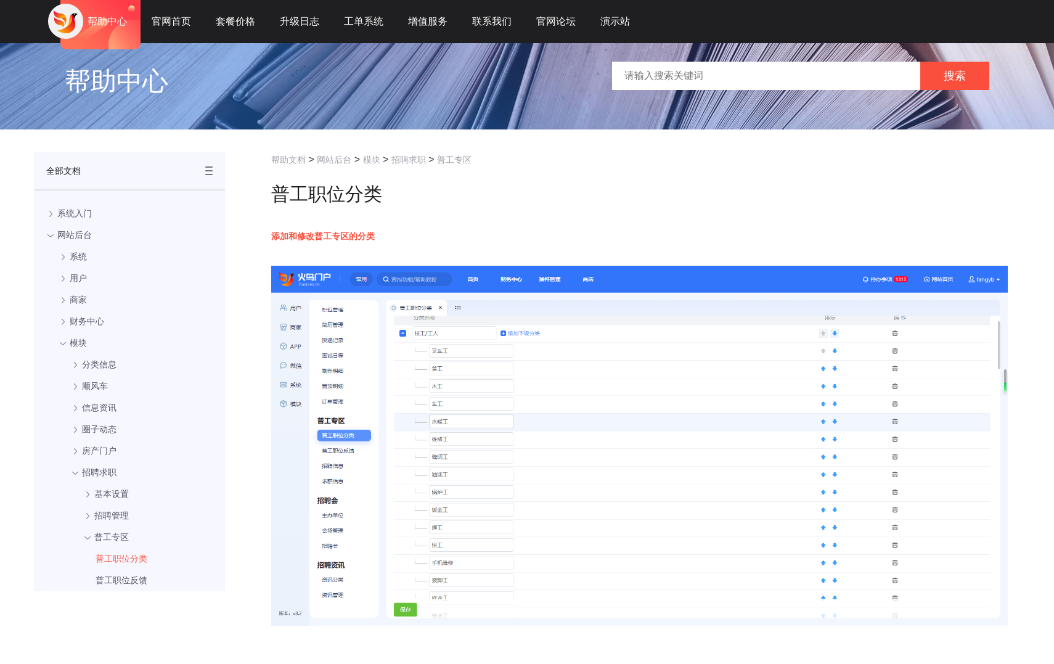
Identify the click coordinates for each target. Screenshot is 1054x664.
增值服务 (427, 21)
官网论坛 (556, 21)
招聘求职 (408, 160)
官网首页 (171, 21)
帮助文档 (288, 160)
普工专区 (454, 160)
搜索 (955, 76)
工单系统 (363, 21)
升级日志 (299, 21)
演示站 (615, 21)
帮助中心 (107, 21)
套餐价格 (235, 21)
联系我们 (492, 21)
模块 (371, 160)
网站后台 (334, 160)
